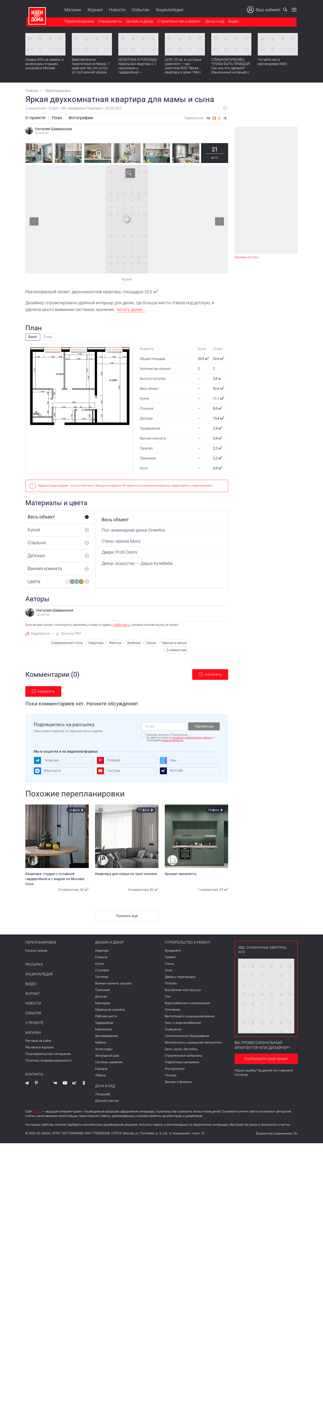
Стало (48, 337)
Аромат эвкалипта (196, 873)
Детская (101, 996)
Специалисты (109, 22)
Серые (151, 643)
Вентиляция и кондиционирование (189, 1016)
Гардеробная (104, 1023)
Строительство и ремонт (178, 22)
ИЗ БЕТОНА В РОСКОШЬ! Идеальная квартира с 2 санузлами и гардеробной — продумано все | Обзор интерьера (137, 70)
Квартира (96, 643)
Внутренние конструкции (183, 990)
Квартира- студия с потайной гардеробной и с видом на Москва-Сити (57, 878)
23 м (223, 890)
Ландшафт (102, 1094)
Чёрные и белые (174, 643)
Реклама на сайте (38, 1041)
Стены (169, 964)
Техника (170, 1075)
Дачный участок (107, 1101)
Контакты (34, 1074)
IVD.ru (37, 1111)
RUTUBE (171, 770)
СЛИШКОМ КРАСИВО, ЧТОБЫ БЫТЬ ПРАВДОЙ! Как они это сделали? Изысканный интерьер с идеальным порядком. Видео (230, 70)
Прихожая (102, 990)
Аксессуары (104, 1049)
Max (168, 760)
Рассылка (34, 964)
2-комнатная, (68, 890)
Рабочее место (106, 1016)
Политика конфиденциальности (48, 1060)
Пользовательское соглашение (48, 1054)
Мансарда (102, 1003)
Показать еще (127, 916)
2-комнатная (176, 650)
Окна (168, 970)
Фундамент (173, 950)
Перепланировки (78, 22)
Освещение (173, 1029)
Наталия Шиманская (53, 129)
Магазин (71, 9)
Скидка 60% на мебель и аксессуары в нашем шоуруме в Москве (44, 64)
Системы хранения (108, 1062)
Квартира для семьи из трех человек (126, 873)
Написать (213, 674)
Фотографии (80, 117)
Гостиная (101, 977)
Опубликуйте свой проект (266, 1058)
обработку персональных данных (192, 737)
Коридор (101, 1069)
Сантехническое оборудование (187, 1036)
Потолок (171, 983)
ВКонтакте (47, 770)
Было (33, 337)
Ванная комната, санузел (113, 983)
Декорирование (106, 1036)
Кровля (170, 957)
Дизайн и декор (138, 22)
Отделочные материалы (182, 1062)
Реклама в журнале (39, 1047)
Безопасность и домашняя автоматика (193, 1042)
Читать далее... (130, 309)
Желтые (115, 643)
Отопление (172, 1010)
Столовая (102, 970)
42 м (84, 890)
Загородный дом (107, 1055)
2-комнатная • (36, 108)
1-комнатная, (208, 890)
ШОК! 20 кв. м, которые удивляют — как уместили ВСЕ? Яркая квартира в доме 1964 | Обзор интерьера (183, 68)
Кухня (99, 964)
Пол (167, 996)
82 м (154, 890)
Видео (232, 22)
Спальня (101, 957)
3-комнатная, (138, 890)
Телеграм (46, 760)
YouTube (108, 770)
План (57, 117)
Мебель (100, 1042)
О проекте (35, 117)
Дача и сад (213, 22)
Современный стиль (67, 643)
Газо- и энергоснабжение (183, 1023)
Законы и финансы (178, 1082)
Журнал (94, 9)
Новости (116, 9)
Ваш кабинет (265, 9)
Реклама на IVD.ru (246, 257)
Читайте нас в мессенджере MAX (272, 62)
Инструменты (175, 1069)
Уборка (100, 1075)
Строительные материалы (183, 1055)
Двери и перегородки (180, 977)
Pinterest (108, 760)
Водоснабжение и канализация (187, 1003)
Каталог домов (36, 950)
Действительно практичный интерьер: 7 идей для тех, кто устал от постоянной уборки (91, 66)
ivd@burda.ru (121, 624)
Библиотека (103, 1029)
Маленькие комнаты (110, 1010)
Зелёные (133, 643)
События (139, 9)
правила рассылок (172, 740)
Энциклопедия (168, 9)
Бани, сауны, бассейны (181, 1049)
